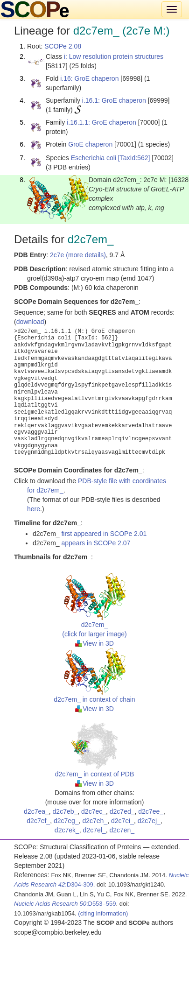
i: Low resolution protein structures (113, 56)
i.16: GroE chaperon (89, 78)
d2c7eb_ (65, 811)
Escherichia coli (93, 158)
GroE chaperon (90, 144)
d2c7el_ (94, 830)
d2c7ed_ (122, 811)
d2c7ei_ (122, 820)
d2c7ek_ (67, 830)
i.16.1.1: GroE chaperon (101, 122)
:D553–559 (65, 903)
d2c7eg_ (66, 820)
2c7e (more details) (78, 255)
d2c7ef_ (38, 820)
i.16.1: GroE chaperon (114, 100)
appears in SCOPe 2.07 (95, 543)
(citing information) (103, 913)
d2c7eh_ (94, 820)
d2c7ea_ (36, 811)
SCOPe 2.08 (62, 46)
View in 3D (94, 643)
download (30, 321)
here (33, 509)
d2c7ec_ (93, 811)
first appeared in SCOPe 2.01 (104, 533)
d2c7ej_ (149, 820)
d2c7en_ (121, 830)
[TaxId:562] (134, 158)
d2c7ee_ (150, 811)
